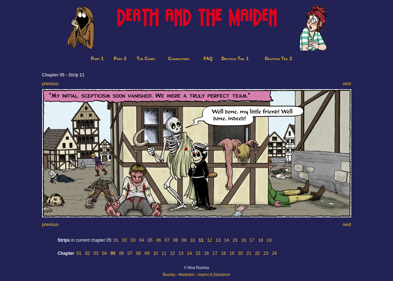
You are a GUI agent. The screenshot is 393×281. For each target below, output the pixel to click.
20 (240, 253)
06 (158, 240)
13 (218, 240)
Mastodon (187, 275)
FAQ (208, 58)
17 (252, 240)
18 (260, 240)
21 (248, 253)
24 (274, 253)
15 (235, 240)
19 (268, 240)
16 (243, 240)
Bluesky (169, 275)
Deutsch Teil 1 (235, 58)
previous (50, 83)
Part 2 (120, 58)
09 (184, 240)
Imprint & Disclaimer (214, 275)
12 (209, 240)
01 (116, 240)
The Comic (146, 58)
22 (257, 253)
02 (124, 240)
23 (266, 253)
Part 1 (97, 58)
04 (141, 240)
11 (163, 253)
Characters (179, 58)
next (347, 83)
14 (226, 240)
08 (175, 240)
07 (167, 240)
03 (133, 240)
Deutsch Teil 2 (278, 58)
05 (150, 240)
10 (192, 240)
